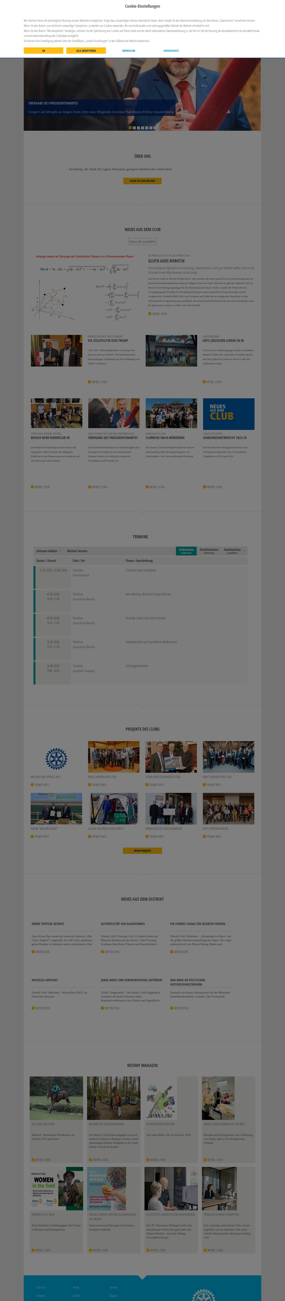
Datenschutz (171, 51)
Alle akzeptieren (86, 51)
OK (43, 51)
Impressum (128, 51)
